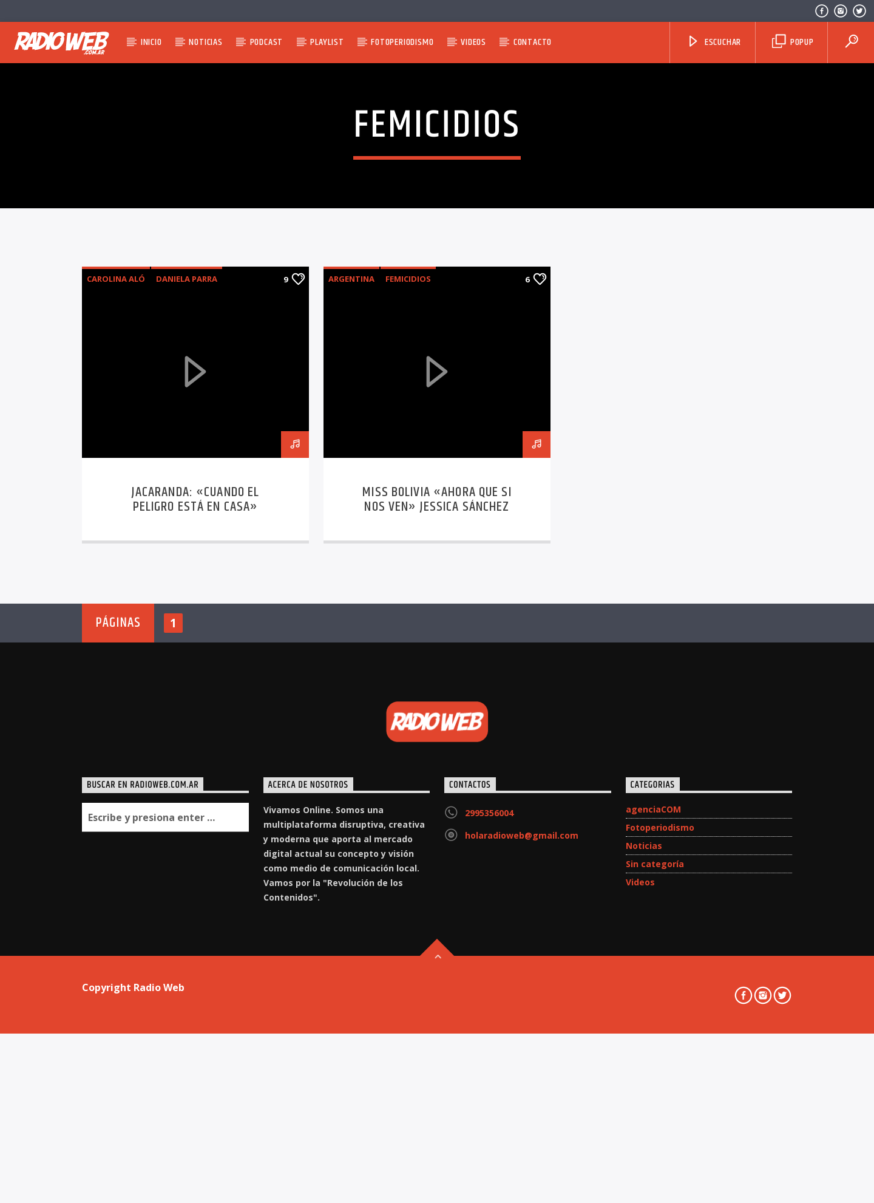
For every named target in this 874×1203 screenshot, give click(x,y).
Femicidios (408, 601)
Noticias (205, 42)
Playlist (327, 42)
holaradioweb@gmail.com (521, 1158)
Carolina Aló (116, 601)
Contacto (532, 42)
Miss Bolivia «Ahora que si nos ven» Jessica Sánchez (436, 822)
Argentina (351, 601)
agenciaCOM (653, 1132)
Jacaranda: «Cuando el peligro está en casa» (196, 822)
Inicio (151, 42)
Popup (793, 42)
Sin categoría (655, 1187)
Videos (473, 42)
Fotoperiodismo (402, 42)
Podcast (266, 42)
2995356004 (489, 1136)
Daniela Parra (186, 601)
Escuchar (713, 42)
